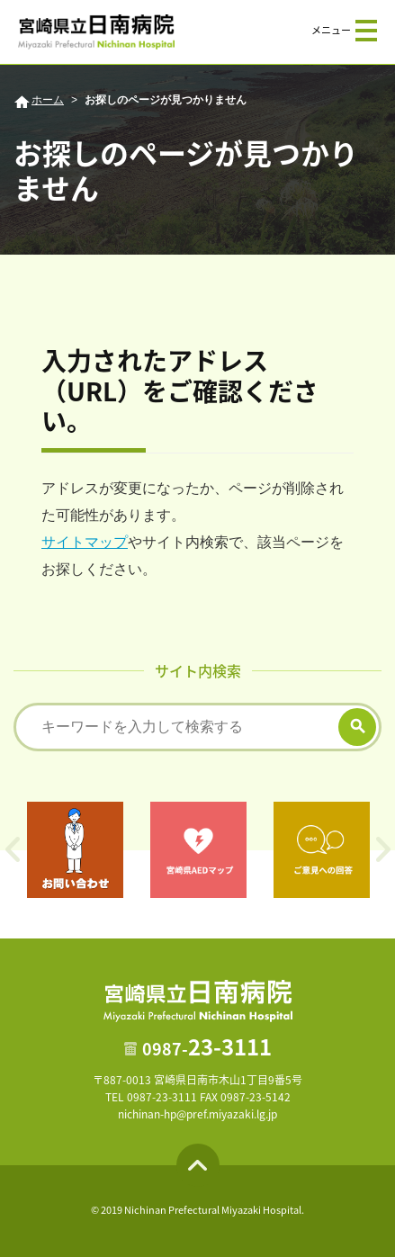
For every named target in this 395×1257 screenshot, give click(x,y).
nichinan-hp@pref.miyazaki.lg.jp (197, 1114)
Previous (12, 849)
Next (383, 849)
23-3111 (207, 1046)
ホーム (47, 100)
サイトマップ (84, 542)
